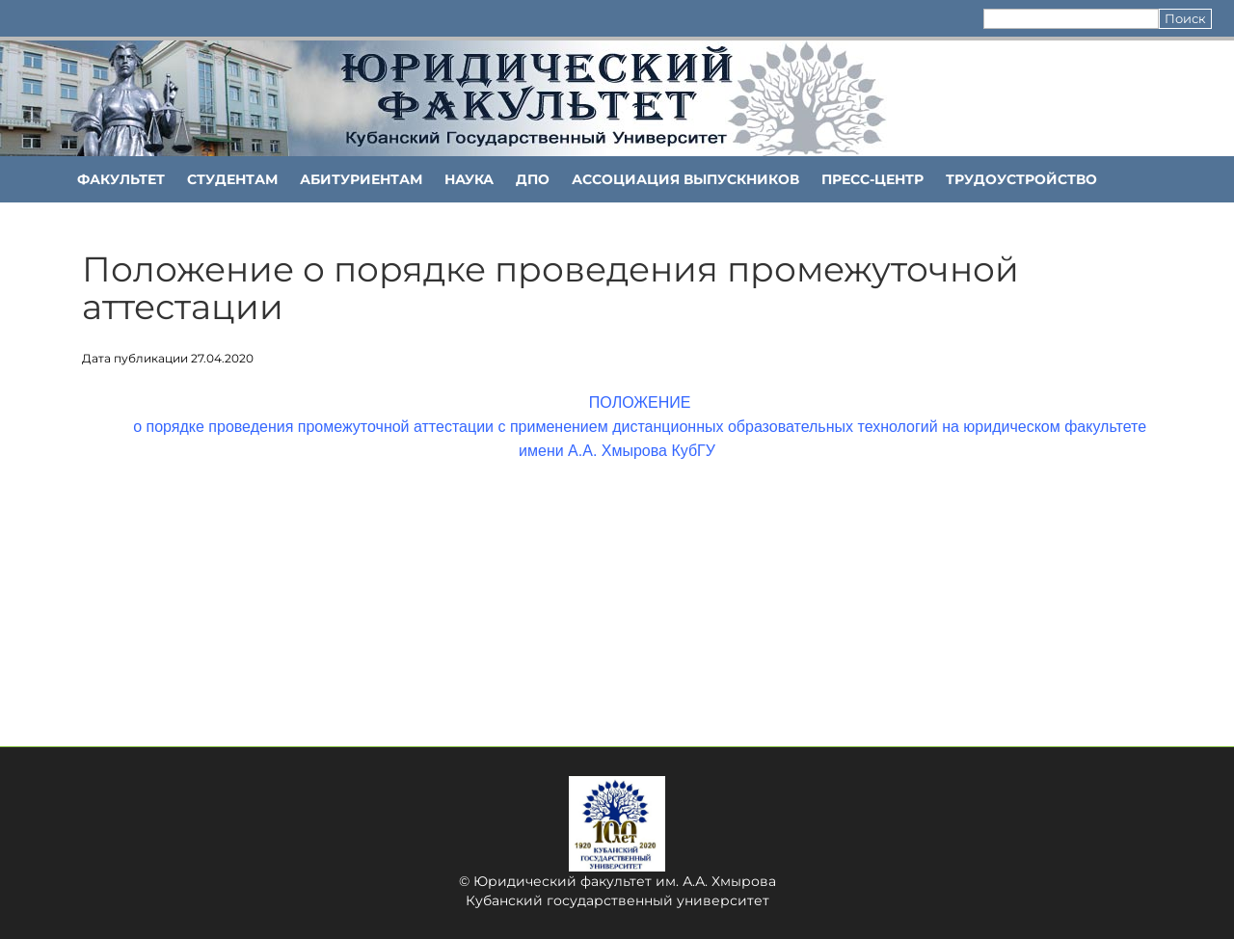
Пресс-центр (872, 179)
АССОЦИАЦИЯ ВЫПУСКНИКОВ (685, 179)
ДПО (533, 179)
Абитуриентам (361, 179)
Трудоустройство (1021, 179)
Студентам (232, 179)
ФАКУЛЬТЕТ (121, 179)
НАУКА (469, 179)
